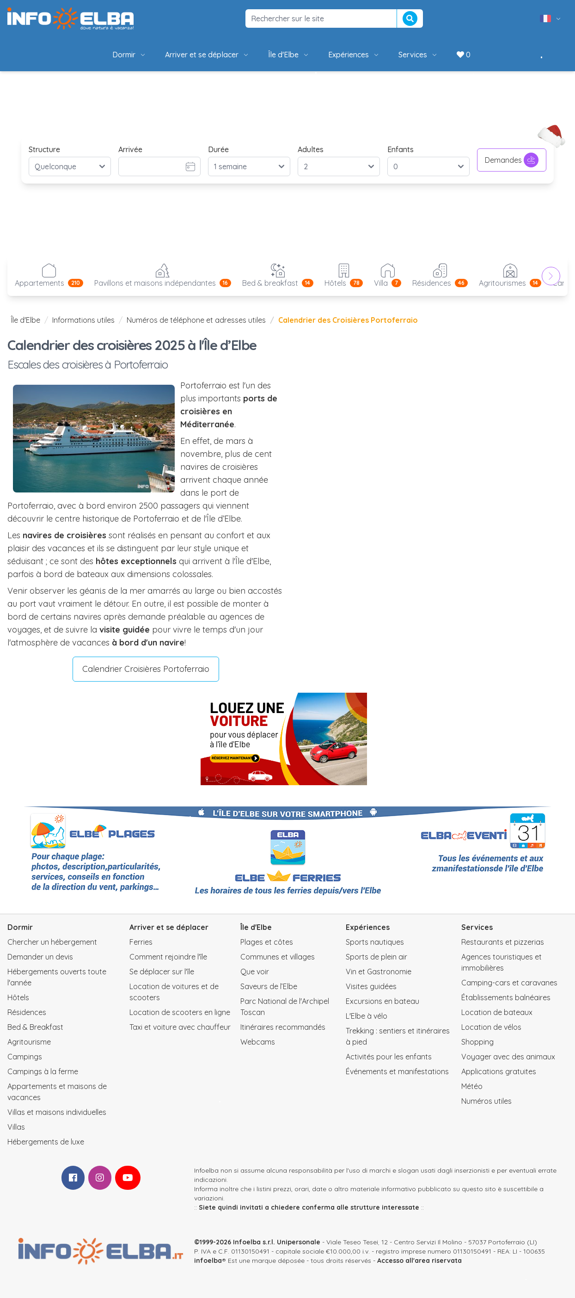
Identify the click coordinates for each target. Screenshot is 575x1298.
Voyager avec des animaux (508, 1056)
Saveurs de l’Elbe (268, 986)
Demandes (511, 160)
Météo (472, 1086)
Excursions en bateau (382, 1001)
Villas (16, 1127)
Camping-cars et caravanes (509, 982)
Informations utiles (83, 320)
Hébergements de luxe (45, 1141)
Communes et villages (277, 956)
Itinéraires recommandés (282, 1027)
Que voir (254, 971)
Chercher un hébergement (52, 942)
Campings (24, 1056)
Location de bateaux (496, 1012)
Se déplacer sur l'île (161, 971)
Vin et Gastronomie (378, 971)
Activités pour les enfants (389, 1056)
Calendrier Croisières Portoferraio (145, 669)
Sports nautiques (375, 942)
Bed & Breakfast (35, 1027)
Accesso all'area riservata (419, 1260)
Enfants (400, 149)
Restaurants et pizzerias (502, 942)
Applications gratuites (498, 1071)
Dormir (129, 54)
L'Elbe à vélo (366, 1016)
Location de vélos (491, 1027)
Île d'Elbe (289, 54)
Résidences (26, 1012)
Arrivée (130, 149)
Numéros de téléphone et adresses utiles (196, 320)
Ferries (141, 942)
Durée (218, 149)
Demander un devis (40, 956)
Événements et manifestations (397, 1071)
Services (418, 54)
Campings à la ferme (42, 1071)
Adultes (311, 149)
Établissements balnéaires (506, 997)
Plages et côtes (266, 942)
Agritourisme (29, 1041)
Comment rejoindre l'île (168, 956)
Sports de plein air (376, 956)
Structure (44, 149)
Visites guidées (371, 986)
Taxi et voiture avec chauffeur (180, 1027)
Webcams (257, 1041)
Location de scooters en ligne (179, 1012)
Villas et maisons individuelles (56, 1112)
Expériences (354, 54)
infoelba (208, 1260)
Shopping (477, 1041)
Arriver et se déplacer (207, 54)
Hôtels (18, 997)
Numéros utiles (486, 1101)
